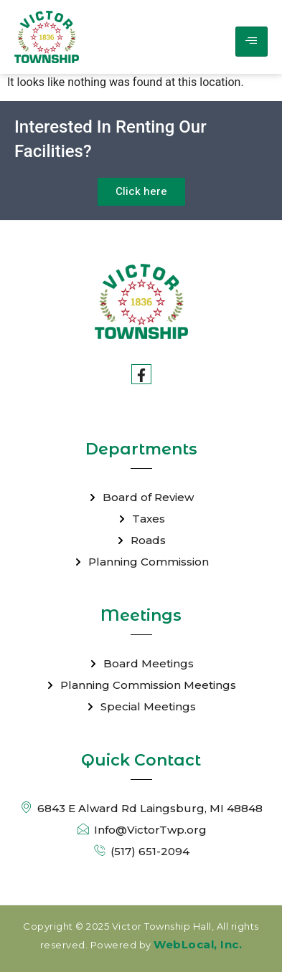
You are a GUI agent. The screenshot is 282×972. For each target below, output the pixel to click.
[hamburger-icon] (251, 42)
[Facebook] (141, 374)
